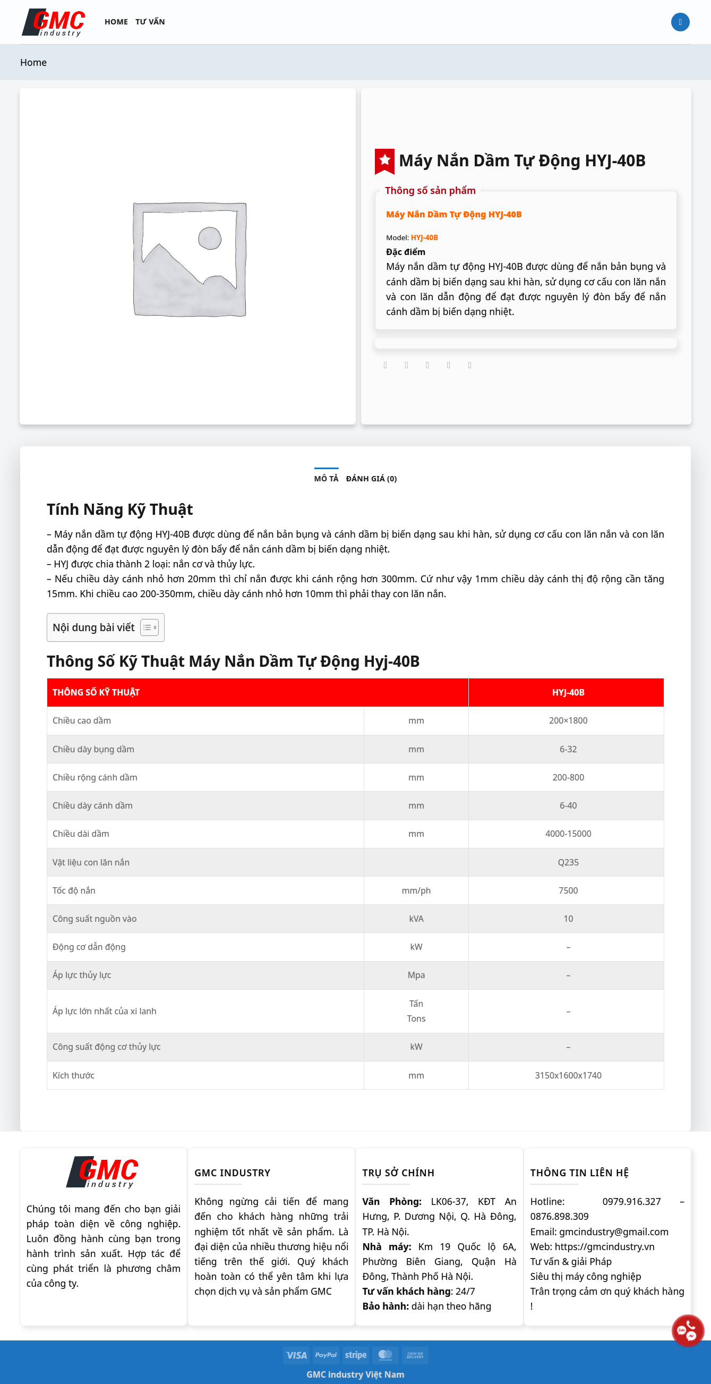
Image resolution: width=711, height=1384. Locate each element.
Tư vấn (150, 21)
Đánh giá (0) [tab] (371, 478)
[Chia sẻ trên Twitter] (406, 365)
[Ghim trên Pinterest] (448, 365)
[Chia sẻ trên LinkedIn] (469, 365)
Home (116, 21)
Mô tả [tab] (326, 478)
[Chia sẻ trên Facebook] (385, 365)
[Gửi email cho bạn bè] (428, 365)
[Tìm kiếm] (680, 22)
